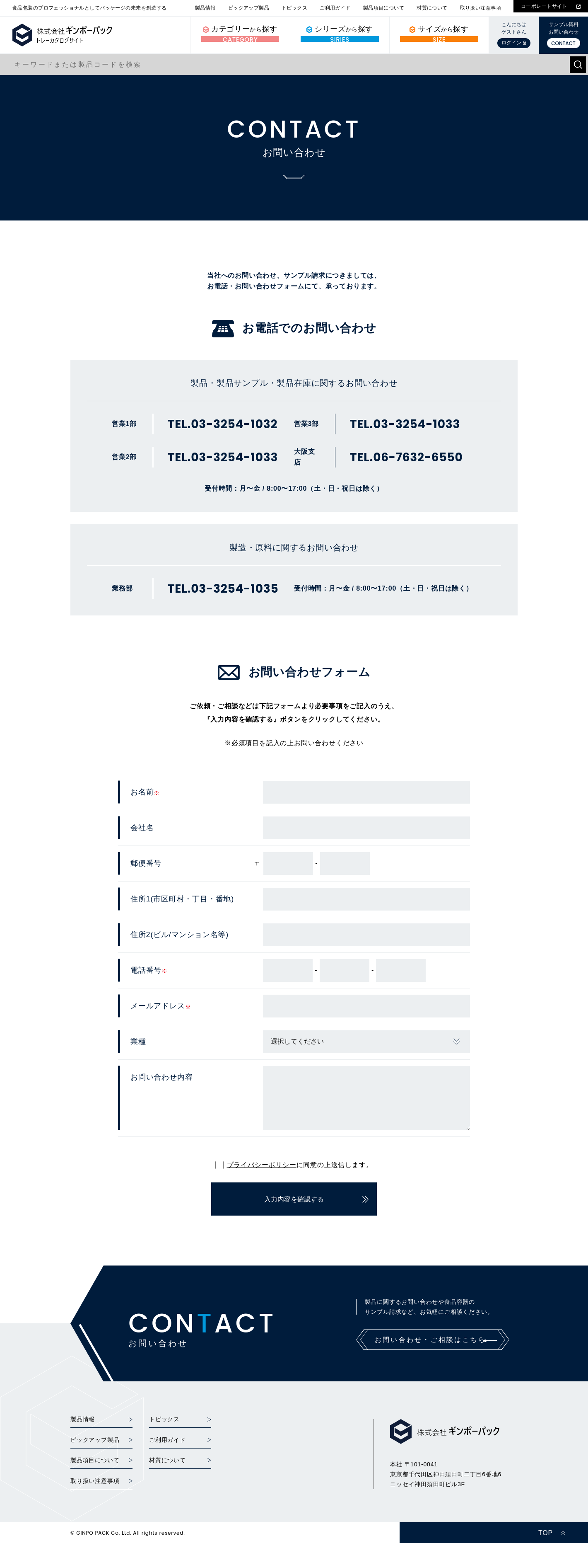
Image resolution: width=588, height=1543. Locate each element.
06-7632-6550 (418, 457)
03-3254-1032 (234, 424)
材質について (432, 8)
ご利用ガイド (335, 8)
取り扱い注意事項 (480, 8)
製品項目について (383, 8)
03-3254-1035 (234, 589)
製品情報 (205, 8)
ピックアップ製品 (248, 8)
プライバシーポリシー (261, 1164)
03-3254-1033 (234, 457)
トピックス (294, 8)
